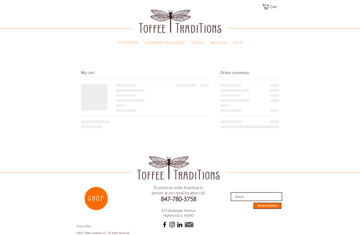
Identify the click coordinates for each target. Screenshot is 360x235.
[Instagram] (172, 224)
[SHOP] (96, 198)
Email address (239, 190)
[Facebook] (164, 224)
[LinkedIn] (179, 224)
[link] (272, 6)
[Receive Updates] (267, 206)
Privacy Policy (84, 226)
